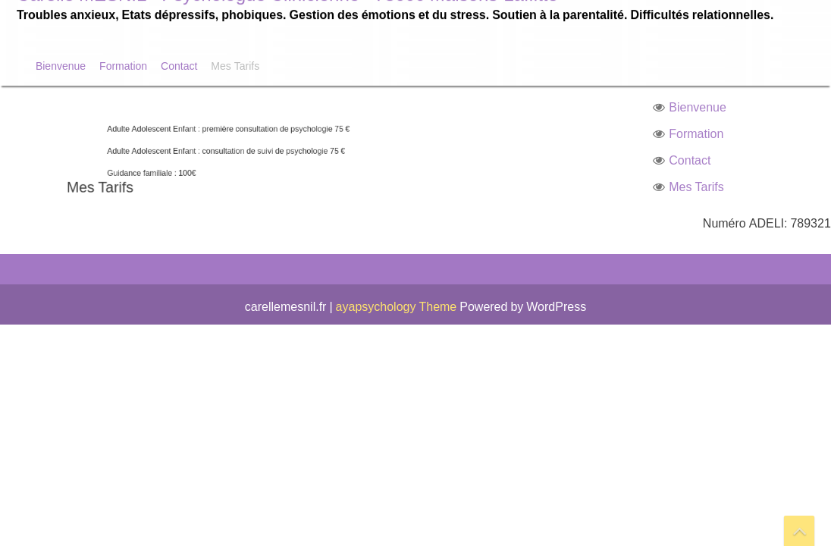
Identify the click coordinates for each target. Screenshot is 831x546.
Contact (179, 65)
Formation (123, 65)
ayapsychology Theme (398, 306)
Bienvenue (61, 65)
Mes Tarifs (235, 65)
